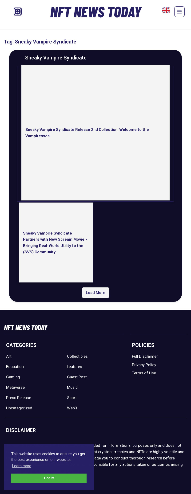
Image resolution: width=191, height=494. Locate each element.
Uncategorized (19, 408)
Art (9, 356)
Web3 (72, 408)
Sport (72, 397)
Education (15, 366)
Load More (95, 292)
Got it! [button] (49, 478)
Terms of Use (144, 373)
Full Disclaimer (145, 356)
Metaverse (15, 387)
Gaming (13, 377)
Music (72, 387)
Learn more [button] (21, 466)
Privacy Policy (144, 364)
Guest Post (77, 377)
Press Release (18, 397)
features (74, 366)
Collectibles (77, 356)
